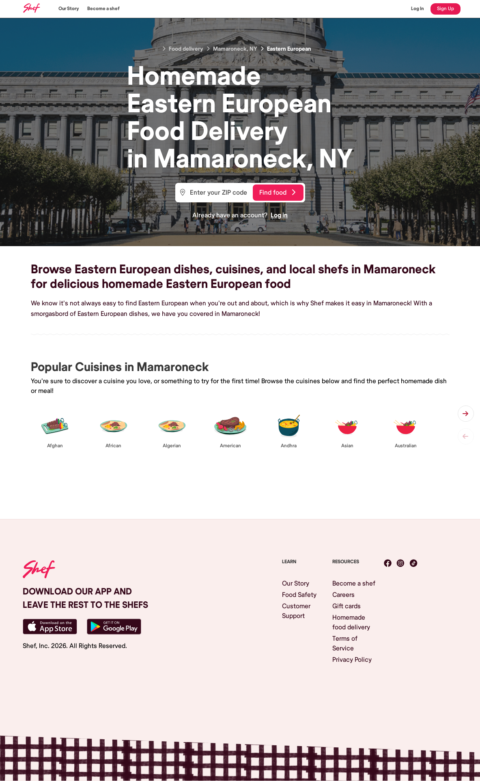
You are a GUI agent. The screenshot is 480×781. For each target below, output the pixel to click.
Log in (279, 215)
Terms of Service (344, 643)
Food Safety (299, 595)
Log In (417, 9)
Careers (343, 595)
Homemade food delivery (351, 622)
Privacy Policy (352, 660)
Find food (277, 193)
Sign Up (445, 9)
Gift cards (346, 606)
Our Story (68, 9)
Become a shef (103, 9)
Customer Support (296, 611)
